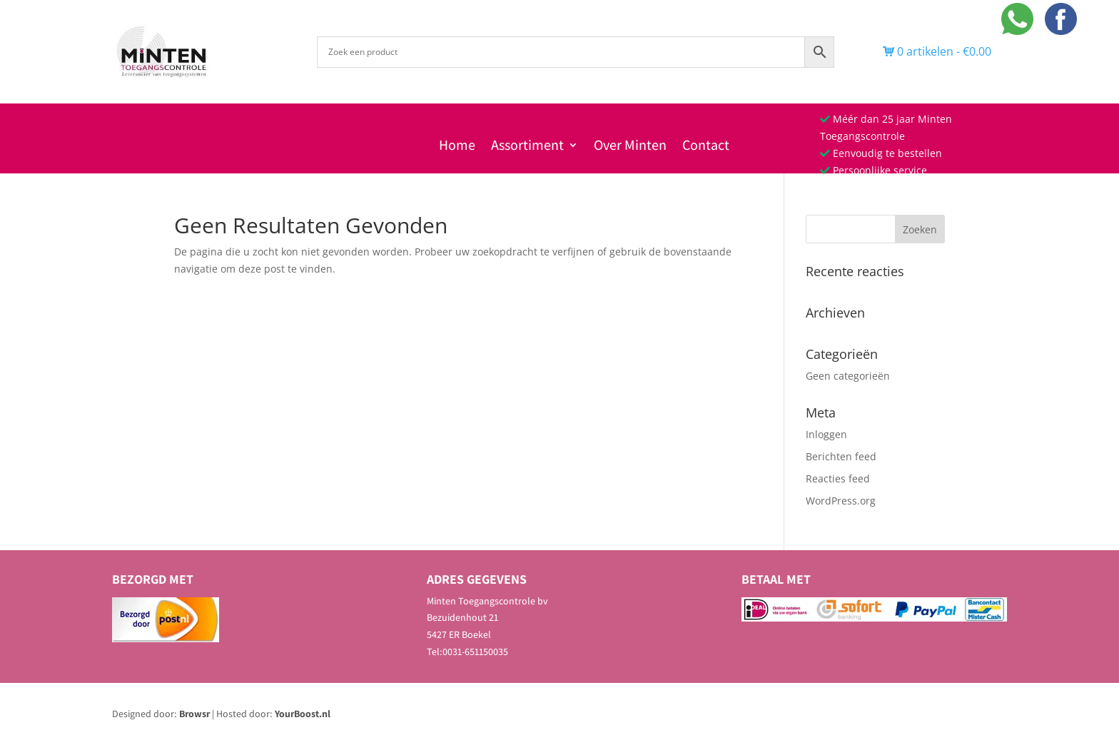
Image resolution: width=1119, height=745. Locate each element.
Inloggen (826, 434)
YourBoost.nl (302, 713)
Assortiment (527, 147)
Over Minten (630, 147)
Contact (705, 147)
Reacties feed (838, 478)
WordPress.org (841, 500)
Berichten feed (841, 456)
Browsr (194, 713)
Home (457, 147)
